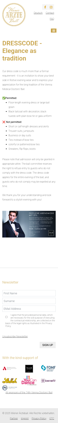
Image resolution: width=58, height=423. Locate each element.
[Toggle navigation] (53, 31)
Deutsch (38, 12)
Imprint (25, 418)
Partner (14, 418)
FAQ (52, 18)
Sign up (47, 345)
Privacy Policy (39, 418)
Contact (50, 12)
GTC (51, 418)
